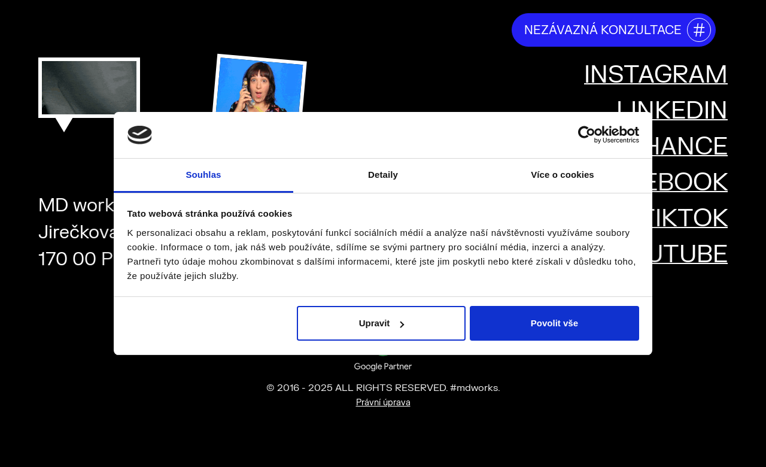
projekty (411, 29)
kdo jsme (260, 29)
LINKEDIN (672, 111)
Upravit (382, 323)
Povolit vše (554, 323)
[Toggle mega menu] (742, 28)
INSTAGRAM (656, 75)
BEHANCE (670, 147)
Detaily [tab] (383, 174)
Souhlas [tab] (203, 174)
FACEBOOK (661, 183)
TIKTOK (683, 219)
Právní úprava (383, 403)
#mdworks (71, 25)
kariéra (475, 29)
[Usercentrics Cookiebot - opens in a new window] (586, 135)
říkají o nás (336, 29)
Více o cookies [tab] (562, 174)
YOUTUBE (670, 254)
